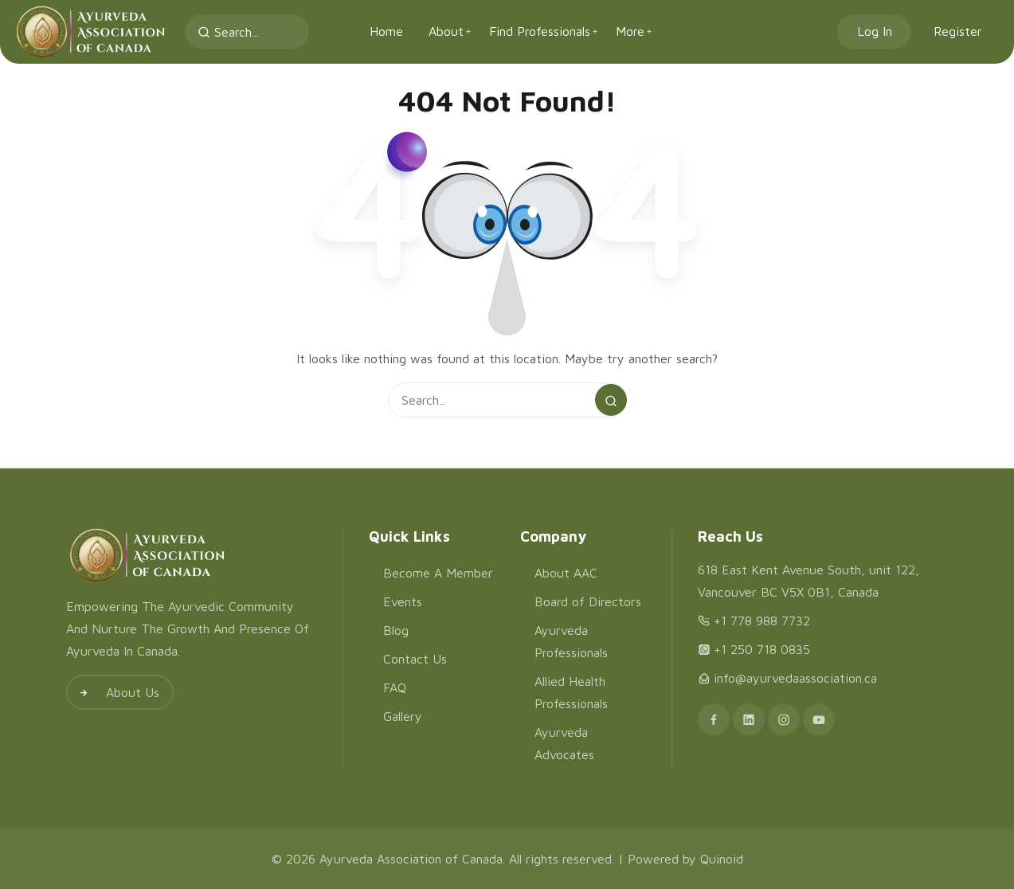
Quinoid (721, 859)
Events (402, 601)
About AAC (565, 573)
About (446, 31)
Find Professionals (539, 31)
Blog (396, 630)
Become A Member (438, 573)
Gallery (402, 716)
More (630, 31)
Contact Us (415, 659)
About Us (113, 692)
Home (386, 31)
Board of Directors (587, 601)
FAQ (394, 687)
